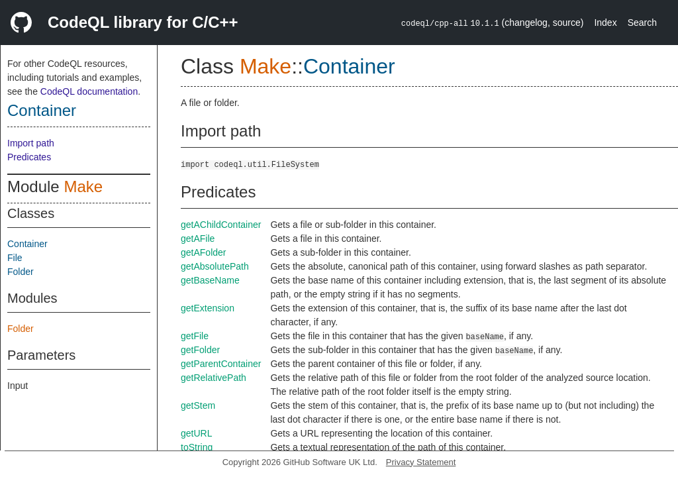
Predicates (29, 157)
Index (605, 22)
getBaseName (210, 280)
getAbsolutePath (215, 266)
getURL (196, 433)
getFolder (200, 349)
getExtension (207, 308)
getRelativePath (213, 377)
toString (197, 447)
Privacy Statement (421, 462)
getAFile (198, 238)
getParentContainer (221, 363)
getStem (198, 405)
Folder (20, 271)
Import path (30, 143)
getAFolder (203, 252)
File (15, 257)
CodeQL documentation (89, 91)
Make (83, 186)
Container (41, 110)
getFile (195, 336)
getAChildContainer (221, 224)
